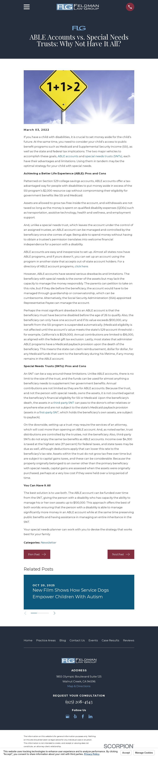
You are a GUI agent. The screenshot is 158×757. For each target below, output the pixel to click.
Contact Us (77, 640)
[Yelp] (75, 716)
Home (28, 640)
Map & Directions (78, 686)
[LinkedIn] (90, 716)
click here (81, 266)
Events (93, 640)
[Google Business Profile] (67, 716)
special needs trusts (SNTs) (103, 156)
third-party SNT (63, 402)
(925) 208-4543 (79, 701)
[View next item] (54, 613)
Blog (62, 640)
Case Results (110, 640)
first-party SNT (49, 412)
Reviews (128, 640)
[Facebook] (83, 716)
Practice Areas (46, 640)
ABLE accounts (68, 156)
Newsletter (48, 542)
